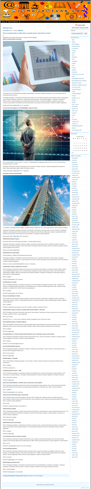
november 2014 (75, 358)
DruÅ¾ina (74, 57)
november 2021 (75, 199)
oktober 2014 (75, 360)
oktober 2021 (75, 201)
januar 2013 (75, 405)
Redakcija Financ (7, 28)
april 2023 (74, 162)
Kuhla (73, 76)
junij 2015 (74, 343)
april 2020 (74, 239)
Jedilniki (74, 69)
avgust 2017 (75, 302)
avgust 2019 (75, 257)
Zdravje (74, 128)
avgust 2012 (75, 416)
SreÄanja (74, 110)
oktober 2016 (75, 308)
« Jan (72, 152)
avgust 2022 (75, 179)
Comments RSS (84, 27)
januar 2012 (75, 431)
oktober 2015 (75, 334)
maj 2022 (74, 186)
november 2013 (75, 383)
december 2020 (75, 222)
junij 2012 (74, 420)
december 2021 (75, 196)
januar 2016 (75, 328)
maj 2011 (74, 448)
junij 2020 (74, 235)
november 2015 (75, 332)
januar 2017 (75, 306)
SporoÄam (75, 108)
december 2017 (75, 297)
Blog (73, 39)
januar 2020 (75, 246)
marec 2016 (75, 323)
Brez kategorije (11, 475)
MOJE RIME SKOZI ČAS (78, 78)
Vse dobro (74, 119)
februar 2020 (75, 244)
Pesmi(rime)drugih (76, 93)
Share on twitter (18, 33)
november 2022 (75, 173)
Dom (73, 54)
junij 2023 (74, 160)
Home (3, 21)
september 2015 (76, 336)
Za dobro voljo (75, 121)
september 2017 (76, 300)
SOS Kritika (75, 106)
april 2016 (74, 321)
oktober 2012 (75, 411)
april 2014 (74, 373)
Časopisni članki (19, 475)
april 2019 (74, 265)
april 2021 (74, 214)
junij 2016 (74, 317)
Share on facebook (8, 33)
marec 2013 (75, 401)
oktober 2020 (75, 226)
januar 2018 (75, 295)
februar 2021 (75, 218)
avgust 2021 (75, 205)
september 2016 (76, 310)
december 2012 (75, 407)
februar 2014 (75, 377)
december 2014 (75, 356)
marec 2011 (75, 452)
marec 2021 (75, 216)
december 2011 (75, 433)
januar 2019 (75, 272)
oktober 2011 (75, 437)
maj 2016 (74, 319)
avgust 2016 (75, 313)
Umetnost (74, 113)
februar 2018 (75, 293)
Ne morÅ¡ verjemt (76, 87)
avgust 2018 (75, 282)
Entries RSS (75, 27)
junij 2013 (74, 394)
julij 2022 (74, 181)
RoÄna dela (75, 104)
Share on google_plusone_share (32, 33)
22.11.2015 (6, 30)
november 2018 (75, 276)
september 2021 (76, 203)
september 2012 (76, 414)
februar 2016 (75, 325)
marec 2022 (75, 190)
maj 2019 (74, 263)
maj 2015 (74, 345)
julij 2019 (74, 259)
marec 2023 (75, 164)
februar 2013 (75, 403)
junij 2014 (74, 368)
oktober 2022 (75, 175)
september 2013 (76, 388)
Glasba (73, 63)
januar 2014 (75, 379)
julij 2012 (74, 418)
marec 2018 (75, 291)
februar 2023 (75, 166)
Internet (74, 67)
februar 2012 (75, 429)
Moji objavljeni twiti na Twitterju (79, 80)
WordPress (51, 484)
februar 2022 (75, 192)
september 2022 (76, 177)
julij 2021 (74, 207)
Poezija (74, 95)
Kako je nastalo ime (13, 21)
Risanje (74, 102)
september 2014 (76, 362)
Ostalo (73, 91)
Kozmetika (74, 72)
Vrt (72, 117)
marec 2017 (75, 304)
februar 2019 (75, 269)
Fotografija (74, 61)
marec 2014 (75, 375)
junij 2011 (74, 446)
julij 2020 (74, 233)
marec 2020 (75, 242)
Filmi (73, 59)
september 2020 (76, 229)
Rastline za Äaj (76, 97)
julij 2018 (74, 285)
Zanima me (74, 123)
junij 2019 (74, 261)
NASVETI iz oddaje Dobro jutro (79, 85)
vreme (73, 115)
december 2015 (75, 330)
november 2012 (75, 409)
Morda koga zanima (76, 82)
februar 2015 (75, 351)
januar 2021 (75, 220)
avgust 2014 (75, 364)
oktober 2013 (75, 386)
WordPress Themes (85, 487)
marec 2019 (75, 267)
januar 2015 (75, 353)
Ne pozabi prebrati (76, 89)
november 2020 (75, 224)
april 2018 (74, 289)
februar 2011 (75, 454)
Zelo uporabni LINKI (76, 130)
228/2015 (20, 30)
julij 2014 (74, 366)
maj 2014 (74, 371)
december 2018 (75, 274)
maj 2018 (74, 287)
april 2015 (74, 347)
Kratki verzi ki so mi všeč (78, 74)
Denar (73, 52)
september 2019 (76, 254)
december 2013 (75, 381)
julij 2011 (74, 444)
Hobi (73, 65)
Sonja (24, 475)
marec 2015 (75, 349)
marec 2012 (75, 426)
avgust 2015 (75, 338)
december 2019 (75, 248)
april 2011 (74, 450)
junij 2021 (74, 209)
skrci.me (16, 105)
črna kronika (75, 48)
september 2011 (76, 439)
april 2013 (74, 399)
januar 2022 (75, 194)
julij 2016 (74, 315)
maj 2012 (74, 422)
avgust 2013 (75, 390)
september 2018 (76, 280)
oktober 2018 (75, 278)
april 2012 (74, 424)
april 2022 (74, 188)
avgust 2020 (75, 231)
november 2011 (75, 435)
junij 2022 (74, 183)
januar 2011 (75, 457)
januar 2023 (75, 168)
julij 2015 (74, 340)
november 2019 (75, 250)
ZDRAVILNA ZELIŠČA (77, 125)
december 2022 (75, 171)
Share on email (45, 33)
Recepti (74, 100)
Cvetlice (74, 50)
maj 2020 (74, 237)
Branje (6, 475)
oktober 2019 (75, 252)
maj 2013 (74, 396)
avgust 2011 (75, 442)
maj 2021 (74, 211)
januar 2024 (75, 158)
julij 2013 (74, 392)
